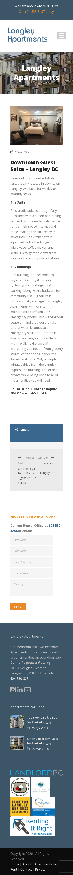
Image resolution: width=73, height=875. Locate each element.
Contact (26, 869)
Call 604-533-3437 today (36, 12)
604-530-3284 (20, 678)
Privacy (40, 869)
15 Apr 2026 (39, 728)
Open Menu (61, 35)
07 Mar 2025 (22, 152)
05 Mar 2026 (40, 749)
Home (14, 864)
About (26, 864)
